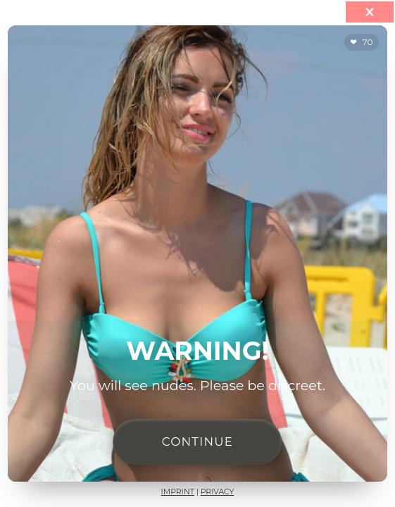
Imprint (177, 491)
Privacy (217, 491)
